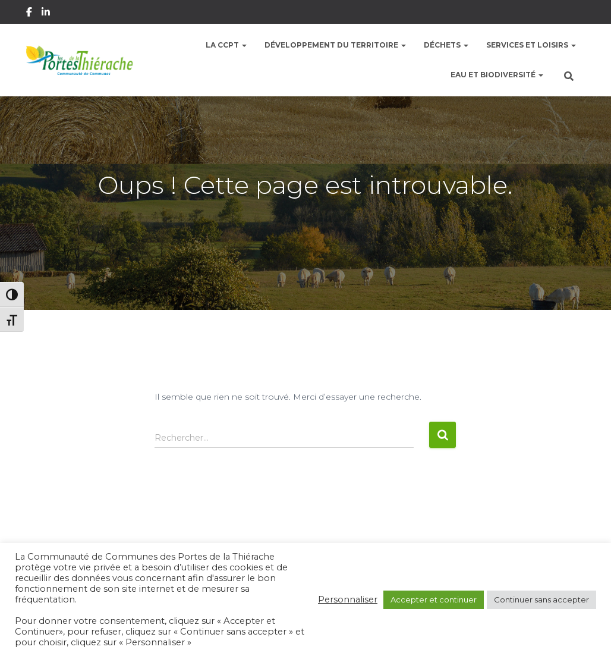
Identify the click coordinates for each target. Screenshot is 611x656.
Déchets (446, 44)
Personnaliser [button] (347, 599)
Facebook (30, 13)
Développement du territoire (335, 44)
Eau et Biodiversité (497, 74)
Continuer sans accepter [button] (541, 599)
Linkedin (47, 13)
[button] (244, 44)
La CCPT (226, 44)
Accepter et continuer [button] (433, 599)
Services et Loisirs (531, 44)
